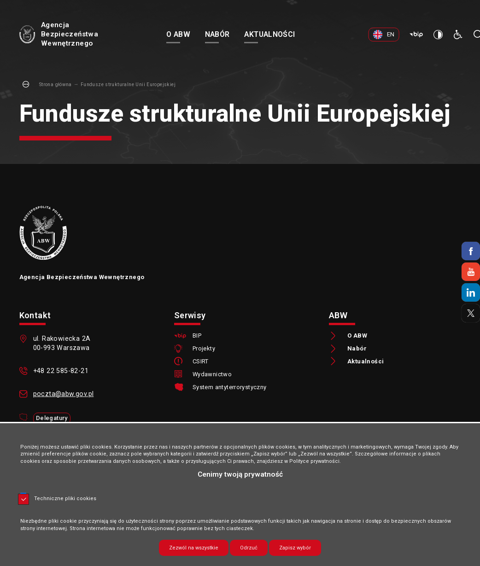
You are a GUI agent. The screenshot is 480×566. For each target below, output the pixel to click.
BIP (197, 336)
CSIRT (201, 362)
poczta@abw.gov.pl (63, 393)
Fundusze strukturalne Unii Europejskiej (128, 85)
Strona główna (55, 85)
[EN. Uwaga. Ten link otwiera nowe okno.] (384, 34)
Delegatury (52, 417)
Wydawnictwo (212, 375)
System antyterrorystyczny (230, 388)
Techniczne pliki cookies (65, 498)
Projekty (204, 349)
